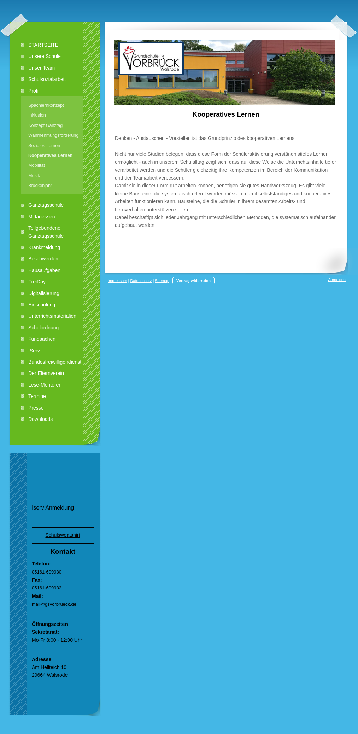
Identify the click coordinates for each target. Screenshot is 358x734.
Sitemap (162, 280)
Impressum (117, 280)
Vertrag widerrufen (193, 280)
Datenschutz (141, 280)
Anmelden (337, 279)
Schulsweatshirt (62, 535)
